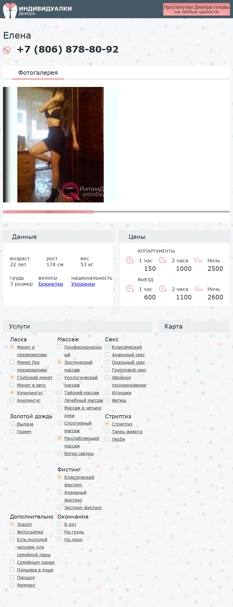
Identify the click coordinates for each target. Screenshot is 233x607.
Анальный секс (128, 354)
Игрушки (121, 392)
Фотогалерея (38, 72)
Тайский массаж (81, 392)
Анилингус (28, 400)
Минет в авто (31, 385)
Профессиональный (83, 350)
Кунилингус (30, 392)
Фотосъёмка (30, 531)
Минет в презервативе (32, 350)
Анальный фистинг (75, 496)
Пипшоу (26, 577)
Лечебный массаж (83, 400)
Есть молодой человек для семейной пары (34, 547)
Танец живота (127, 431)
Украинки (83, 284)
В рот (70, 524)
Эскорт (24, 524)
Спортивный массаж (78, 426)
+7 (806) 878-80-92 (61, 49)
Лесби (118, 439)
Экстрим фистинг (83, 507)
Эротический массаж (78, 366)
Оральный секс (128, 362)
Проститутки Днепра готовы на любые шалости (197, 9)
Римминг (26, 585)
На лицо (73, 539)
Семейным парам (36, 562)
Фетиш (119, 400)
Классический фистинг (79, 480)
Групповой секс (129, 369)
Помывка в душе (35, 569)
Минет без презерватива (32, 366)
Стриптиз (122, 423)
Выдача (25, 423)
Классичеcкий (127, 347)
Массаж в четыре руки (82, 411)
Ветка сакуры (79, 453)
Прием (24, 431)
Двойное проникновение (129, 381)
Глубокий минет (34, 377)
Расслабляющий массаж (81, 442)
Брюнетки (51, 284)
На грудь (74, 531)
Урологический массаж (81, 381)
